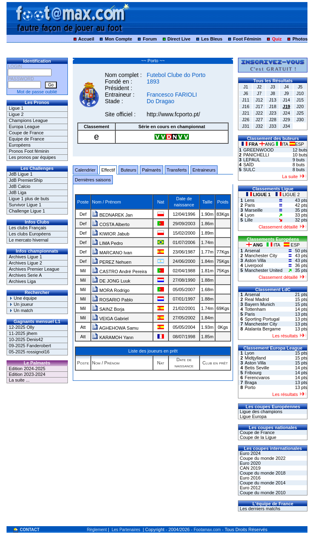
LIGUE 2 (288, 194)
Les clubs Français (28, 227)
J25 (300, 113)
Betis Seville (256, 367)
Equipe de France (27, 138)
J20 (300, 106)
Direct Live (179, 38)
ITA (282, 144)
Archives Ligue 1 (25, 256)
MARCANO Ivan (112, 252)
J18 (272, 106)
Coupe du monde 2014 (261, 482)
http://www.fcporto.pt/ (173, 114)
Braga (250, 382)
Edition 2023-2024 (27, 374)
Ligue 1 (16, 108)
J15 (300, 99)
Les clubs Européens (30, 233)
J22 (259, 113)
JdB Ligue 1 (21, 174)
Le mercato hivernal (29, 239)
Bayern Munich (259, 304)
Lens (249, 200)
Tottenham (254, 309)
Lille (248, 219)
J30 (300, 119)
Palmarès (151, 169)
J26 (245, 119)
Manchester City (260, 255)
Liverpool (253, 265)
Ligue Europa (252, 416)
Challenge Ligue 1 (27, 210)
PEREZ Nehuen (111, 262)
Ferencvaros (256, 377)
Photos (299, 38)
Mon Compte (118, 38)
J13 (272, 99)
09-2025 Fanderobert (30, 345)
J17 (259, 106)
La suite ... (19, 380)
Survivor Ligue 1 (25, 204)
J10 (300, 93)
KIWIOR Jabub (110, 233)
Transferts (177, 169)
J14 (286, 99)
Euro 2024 (249, 453)
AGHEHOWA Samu (115, 328)
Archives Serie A (25, 275)
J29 (286, 119)
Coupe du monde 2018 (261, 472)
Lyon (249, 215)
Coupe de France (26, 132)
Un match (21, 310)
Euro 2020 (249, 463)
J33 (272, 126)
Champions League (28, 120)
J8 (272, 93)
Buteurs (128, 169)
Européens (20, 144)
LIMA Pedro (107, 243)
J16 (245, 106)
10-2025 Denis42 (26, 339)
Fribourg (252, 372)
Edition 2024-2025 (27, 368)
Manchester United (263, 270)
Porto (249, 387)
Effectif (108, 169)
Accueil (86, 38)
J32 (259, 126)
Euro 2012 (249, 487)
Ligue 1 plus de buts (29, 198)
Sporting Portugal (261, 319)
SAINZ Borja (108, 309)
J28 (272, 119)
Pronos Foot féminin (29, 151)
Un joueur (21, 304)
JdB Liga (18, 192)
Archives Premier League (34, 269)
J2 (259, 86)
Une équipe (23, 298)
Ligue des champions (260, 411)
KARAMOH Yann (112, 337)
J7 (259, 93)
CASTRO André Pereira (119, 271)
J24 (286, 113)
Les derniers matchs (259, 508)
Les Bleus (211, 38)
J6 (245, 93)
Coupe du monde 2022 (261, 458)
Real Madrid (256, 299)
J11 (245, 99)
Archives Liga (22, 281)
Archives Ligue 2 (25, 262)
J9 (286, 93)
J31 (245, 126)
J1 (245, 86)
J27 (259, 119)
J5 (300, 86)
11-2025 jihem (23, 333)
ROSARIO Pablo (112, 299)
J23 (272, 113)
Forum (150, 38)
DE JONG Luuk (111, 280)
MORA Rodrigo (111, 290)
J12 (259, 99)
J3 (272, 86)
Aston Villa (255, 260)
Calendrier (85, 169)
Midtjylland (255, 357)
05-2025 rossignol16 (29, 351)
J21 (245, 113)
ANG (267, 144)
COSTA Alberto (111, 224)
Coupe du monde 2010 (261, 492)
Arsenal (252, 250)
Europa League (24, 126)
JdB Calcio (20, 186)
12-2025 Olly (21, 327)
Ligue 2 (16, 114)
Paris (249, 205)
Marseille (253, 210)
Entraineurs (204, 169)
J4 (286, 86)
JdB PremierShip (26, 180)
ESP (296, 144)
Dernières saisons (93, 179)
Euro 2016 (249, 477)
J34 (286, 126)
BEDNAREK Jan (112, 215)
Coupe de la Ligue (257, 437)
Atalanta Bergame (262, 328)
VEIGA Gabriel (110, 318)
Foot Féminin (247, 38)
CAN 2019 (249, 468)
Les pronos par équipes (32, 157)
